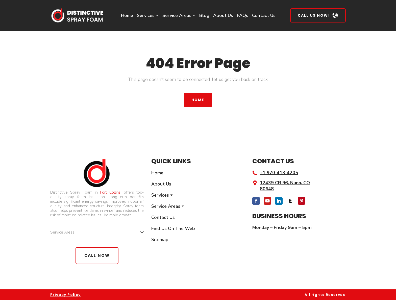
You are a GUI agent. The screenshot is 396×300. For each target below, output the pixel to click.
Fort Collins (110, 192)
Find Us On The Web (173, 228)
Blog (204, 15)
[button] (318, 15)
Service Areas (176, 15)
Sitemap (159, 240)
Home (127, 15)
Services (146, 15)
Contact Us (264, 15)
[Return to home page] (77, 15)
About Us (223, 15)
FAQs (242, 15)
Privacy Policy (65, 294)
